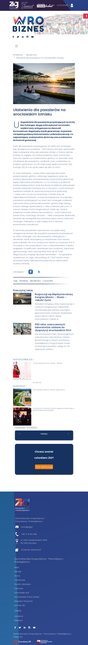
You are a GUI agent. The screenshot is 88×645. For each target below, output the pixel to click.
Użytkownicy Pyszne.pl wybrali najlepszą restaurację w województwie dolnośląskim (53, 409)
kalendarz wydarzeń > (26, 427)
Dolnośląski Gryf (21, 592)
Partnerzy (18, 588)
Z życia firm (48, 280)
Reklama (18, 620)
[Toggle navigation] (16, 46)
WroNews (23, 280)
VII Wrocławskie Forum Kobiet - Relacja (47, 363)
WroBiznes (18, 54)
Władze (17, 571)
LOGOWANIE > (65, 5)
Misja (16, 567)
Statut (17, 575)
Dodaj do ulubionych (31, 549)
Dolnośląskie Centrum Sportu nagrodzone (49, 390)
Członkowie (19, 580)
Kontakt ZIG (37, 383)
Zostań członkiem (22, 584)
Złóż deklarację (44, 466)
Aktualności (31, 54)
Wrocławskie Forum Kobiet (26, 597)
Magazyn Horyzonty (23, 601)
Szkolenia (18, 616)
